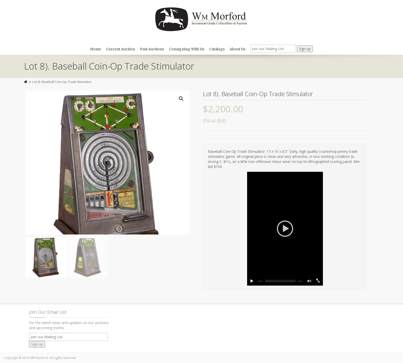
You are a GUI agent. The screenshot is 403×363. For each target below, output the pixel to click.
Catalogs (217, 49)
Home (95, 49)
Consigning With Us (186, 49)
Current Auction (120, 49)
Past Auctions (152, 49)
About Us (237, 49)
